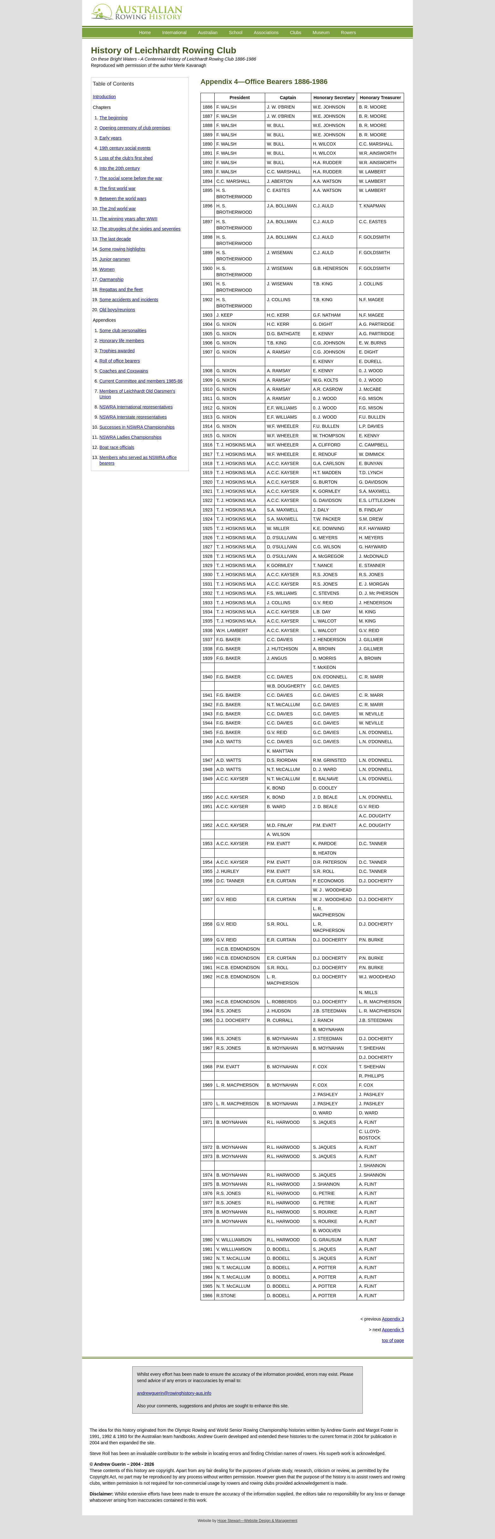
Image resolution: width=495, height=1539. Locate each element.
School (235, 32)
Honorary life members (121, 340)
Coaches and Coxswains (123, 370)
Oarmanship (111, 279)
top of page (393, 1340)
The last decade (115, 239)
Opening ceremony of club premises (134, 127)
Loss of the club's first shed (125, 158)
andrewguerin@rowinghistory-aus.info (174, 1393)
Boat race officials (116, 447)
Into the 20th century (119, 168)
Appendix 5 (393, 1329)
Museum (321, 32)
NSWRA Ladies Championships (130, 437)
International (174, 32)
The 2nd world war (117, 208)
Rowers (348, 32)
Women (107, 269)
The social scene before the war (130, 178)
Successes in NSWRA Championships (137, 427)
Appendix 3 (393, 1318)
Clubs (295, 32)
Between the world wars (122, 198)
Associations (266, 32)
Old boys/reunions (117, 309)
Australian (208, 32)
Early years (110, 137)
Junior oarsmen (114, 259)
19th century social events (125, 148)
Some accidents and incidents (128, 299)
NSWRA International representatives (136, 406)
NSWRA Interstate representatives (133, 417)
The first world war (117, 188)
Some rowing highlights (122, 249)
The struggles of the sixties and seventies (140, 228)
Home (145, 32)
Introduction (104, 96)
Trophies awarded (117, 350)
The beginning (113, 117)
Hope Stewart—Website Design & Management (257, 1520)
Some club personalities (122, 330)
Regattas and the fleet (121, 289)
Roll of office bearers (119, 360)
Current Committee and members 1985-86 (140, 381)
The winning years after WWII (128, 218)
